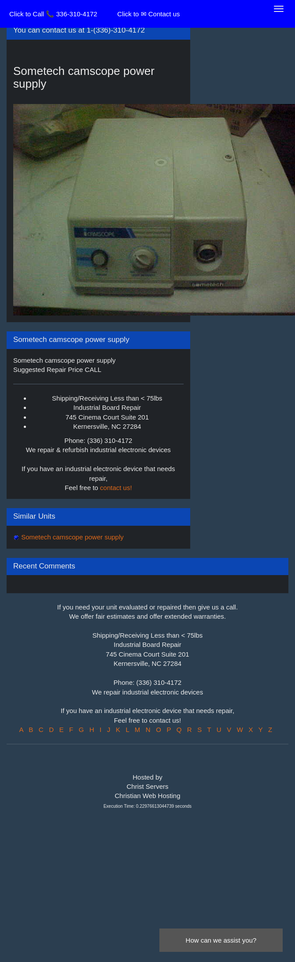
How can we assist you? (221, 940)
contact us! (116, 487)
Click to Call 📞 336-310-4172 (53, 14)
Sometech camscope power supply (71, 537)
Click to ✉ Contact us (148, 14)
